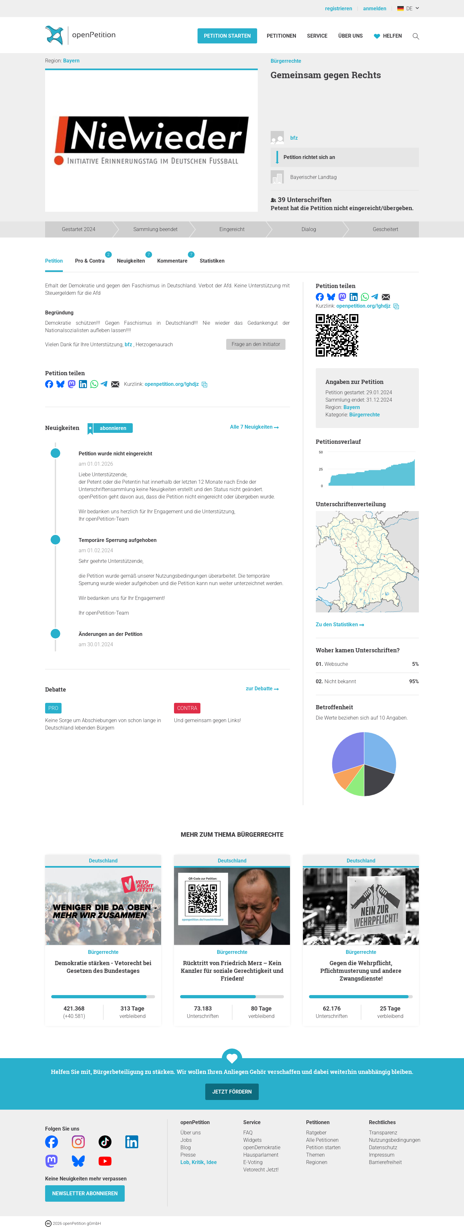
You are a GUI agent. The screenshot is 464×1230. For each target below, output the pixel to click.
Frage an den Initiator (256, 344)
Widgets (252, 1140)
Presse (188, 1155)
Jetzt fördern (232, 1092)
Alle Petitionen (322, 1140)
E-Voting (253, 1162)
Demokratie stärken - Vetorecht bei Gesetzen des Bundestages (103, 966)
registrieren (338, 8)
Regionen (316, 1162)
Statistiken (212, 261)
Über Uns (350, 36)
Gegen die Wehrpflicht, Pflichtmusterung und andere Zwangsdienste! (360, 970)
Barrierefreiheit (385, 1162)
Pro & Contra (90, 257)
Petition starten (227, 36)
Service (317, 36)
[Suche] (416, 36)
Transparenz (383, 1133)
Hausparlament (260, 1155)
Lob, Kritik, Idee (198, 1162)
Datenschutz (383, 1147)
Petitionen (282, 36)
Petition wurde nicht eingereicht (115, 454)
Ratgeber (316, 1133)
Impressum (381, 1155)
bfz (294, 138)
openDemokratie (261, 1147)
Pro (53, 708)
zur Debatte (260, 688)
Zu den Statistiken (337, 624)
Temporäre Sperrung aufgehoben (118, 540)
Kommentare (172, 257)
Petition (54, 261)
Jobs (186, 1140)
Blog (185, 1147)
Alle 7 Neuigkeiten (252, 427)
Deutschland (103, 861)
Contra (187, 708)
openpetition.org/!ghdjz (176, 384)
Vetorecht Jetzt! (261, 1170)
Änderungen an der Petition (110, 634)
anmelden (374, 8)
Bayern (71, 61)
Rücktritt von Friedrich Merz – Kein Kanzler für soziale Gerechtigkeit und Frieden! (232, 970)
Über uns (190, 1133)
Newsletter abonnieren (85, 1193)
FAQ (248, 1133)
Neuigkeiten (131, 257)
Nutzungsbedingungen (394, 1140)
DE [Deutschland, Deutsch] (404, 8)
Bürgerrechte (286, 61)
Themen (315, 1155)
